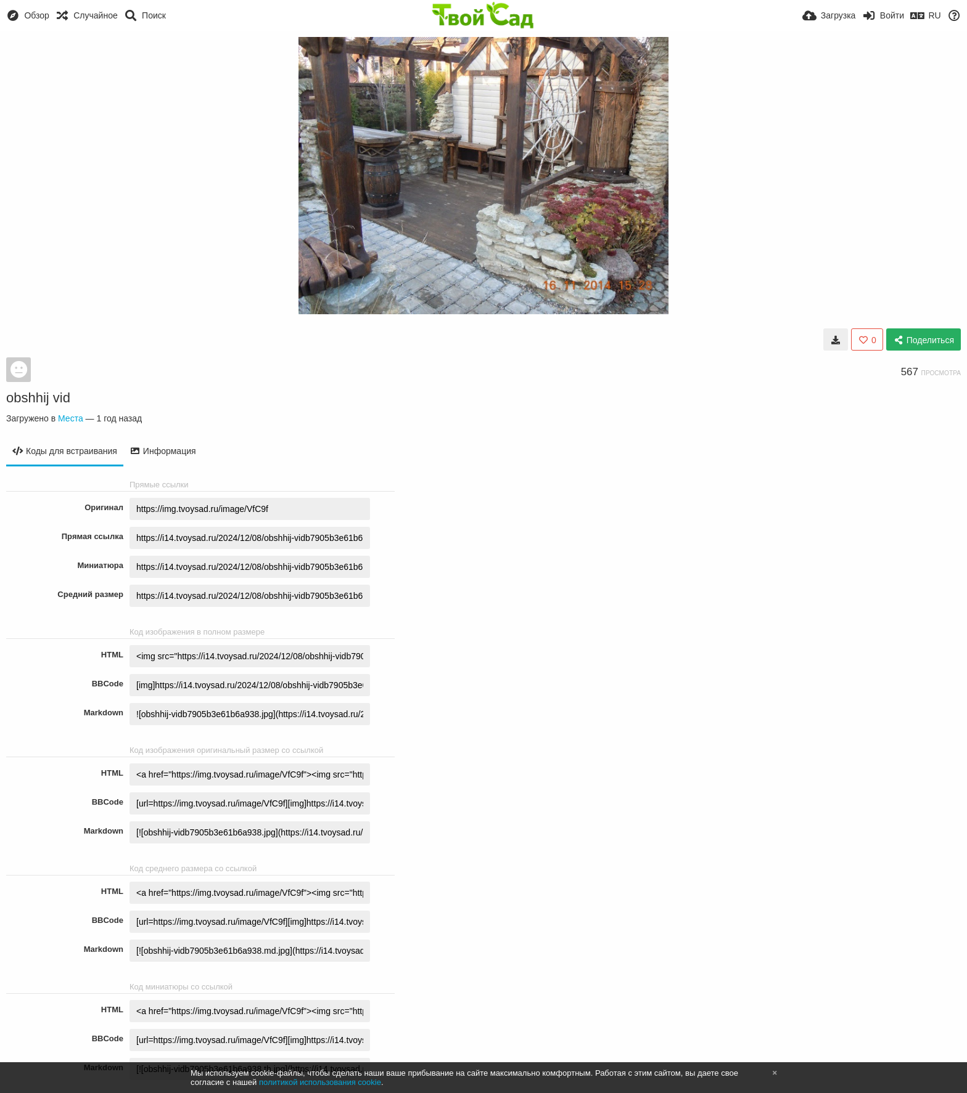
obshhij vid (38, 397)
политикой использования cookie (320, 1082)
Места (70, 418)
